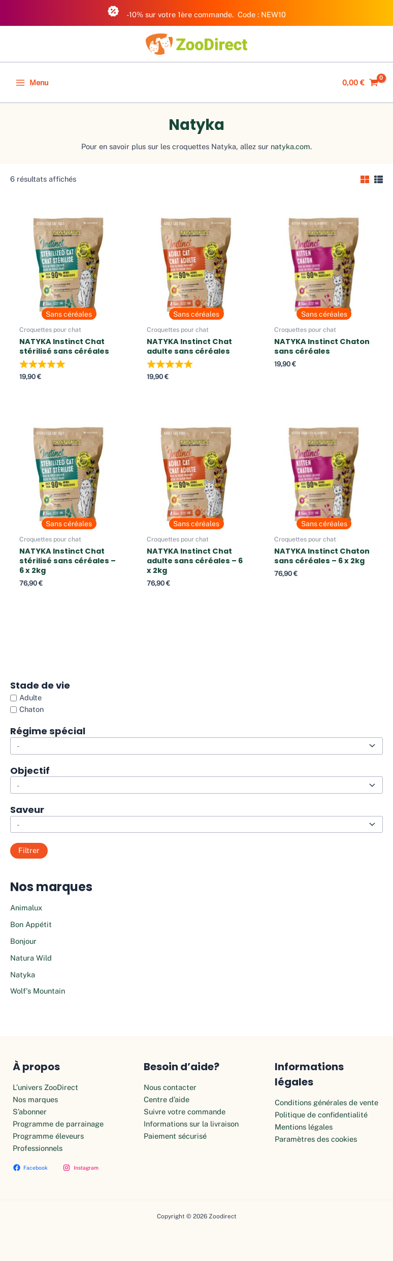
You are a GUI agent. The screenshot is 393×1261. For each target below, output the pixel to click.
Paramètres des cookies (316, 1139)
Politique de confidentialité (321, 1114)
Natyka (22, 974)
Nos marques (35, 1099)
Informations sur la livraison (191, 1123)
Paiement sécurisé (175, 1136)
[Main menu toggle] (32, 83)
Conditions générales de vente (326, 1102)
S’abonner (30, 1111)
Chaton (31, 709)
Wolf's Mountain (37, 990)
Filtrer (29, 850)
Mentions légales (304, 1126)
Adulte (30, 697)
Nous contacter (170, 1087)
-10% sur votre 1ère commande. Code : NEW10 (196, 12)
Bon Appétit (31, 924)
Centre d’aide (166, 1099)
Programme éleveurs (48, 1136)
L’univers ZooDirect (45, 1087)
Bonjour (23, 941)
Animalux (26, 907)
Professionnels (37, 1148)
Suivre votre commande (184, 1111)
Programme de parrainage (58, 1123)
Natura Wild (31, 957)
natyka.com (290, 146)
